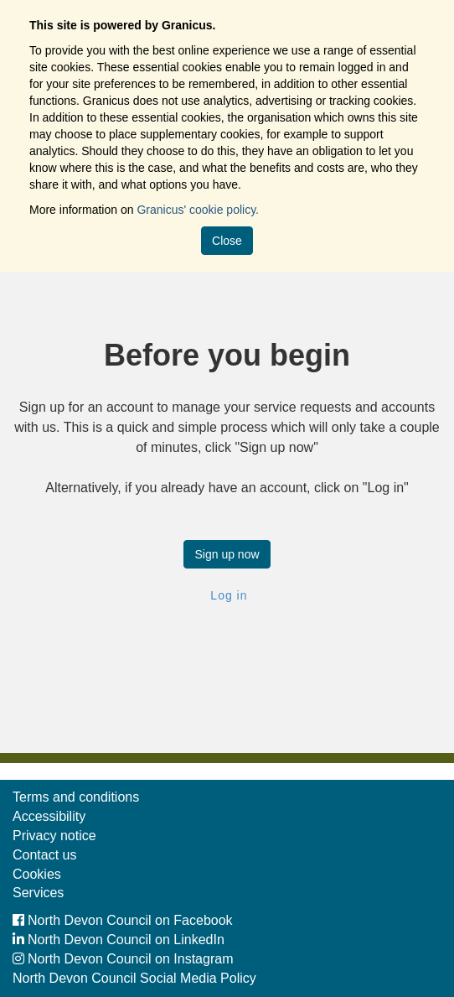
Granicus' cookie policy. (198, 209)
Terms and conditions (76, 797)
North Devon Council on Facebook (123, 920)
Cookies (37, 874)
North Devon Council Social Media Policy (134, 978)
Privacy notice (54, 835)
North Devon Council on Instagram (123, 959)
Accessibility (49, 816)
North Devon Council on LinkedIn (118, 939)
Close (227, 240)
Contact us (44, 855)
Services (38, 892)
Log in (226, 595)
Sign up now (226, 554)
